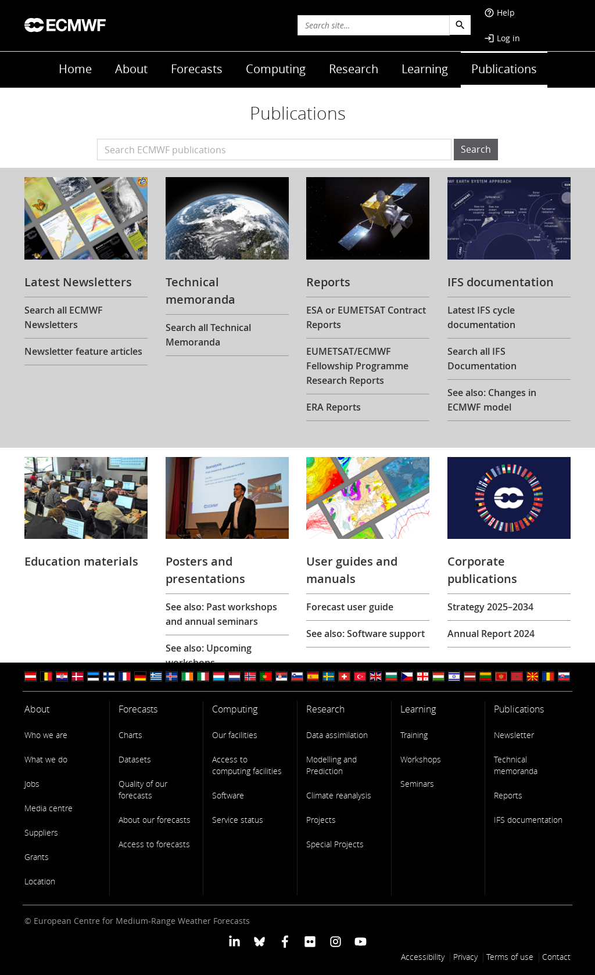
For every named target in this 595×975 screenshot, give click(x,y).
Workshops (420, 759)
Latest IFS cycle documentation (481, 317)
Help (499, 12)
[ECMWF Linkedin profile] (234, 941)
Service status (237, 819)
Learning (425, 69)
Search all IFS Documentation (482, 358)
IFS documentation (528, 819)
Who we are (45, 734)
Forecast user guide (349, 606)
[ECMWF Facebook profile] (285, 941)
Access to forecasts (154, 844)
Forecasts (197, 69)
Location (39, 881)
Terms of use (509, 956)
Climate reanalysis (338, 795)
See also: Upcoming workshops (209, 655)
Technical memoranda (515, 765)
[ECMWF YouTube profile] (360, 941)
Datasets (135, 759)
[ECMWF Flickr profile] (310, 941)
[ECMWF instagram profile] (334, 941)
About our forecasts (155, 819)
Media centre (48, 808)
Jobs (32, 783)
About (131, 69)
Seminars (417, 783)
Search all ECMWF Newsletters (63, 317)
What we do (45, 759)
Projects (321, 819)
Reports (508, 795)
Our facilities (234, 734)
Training (414, 734)
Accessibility (423, 956)
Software (228, 795)
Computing (276, 69)
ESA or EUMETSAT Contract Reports (366, 317)
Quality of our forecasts (143, 789)
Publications (504, 69)
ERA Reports (333, 407)
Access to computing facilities (247, 765)
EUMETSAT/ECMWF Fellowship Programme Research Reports (357, 366)
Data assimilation (337, 734)
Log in (502, 38)
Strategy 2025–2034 (490, 606)
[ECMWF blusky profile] (259, 941)
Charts (130, 734)
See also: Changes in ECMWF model (491, 399)
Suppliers (41, 832)
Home (75, 69)
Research (353, 69)
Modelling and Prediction (331, 765)
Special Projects (335, 844)
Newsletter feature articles (83, 351)
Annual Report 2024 (491, 633)
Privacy (465, 956)
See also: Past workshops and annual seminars (221, 614)
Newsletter (514, 734)
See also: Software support (365, 633)
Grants (36, 856)
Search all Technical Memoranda (208, 334)
